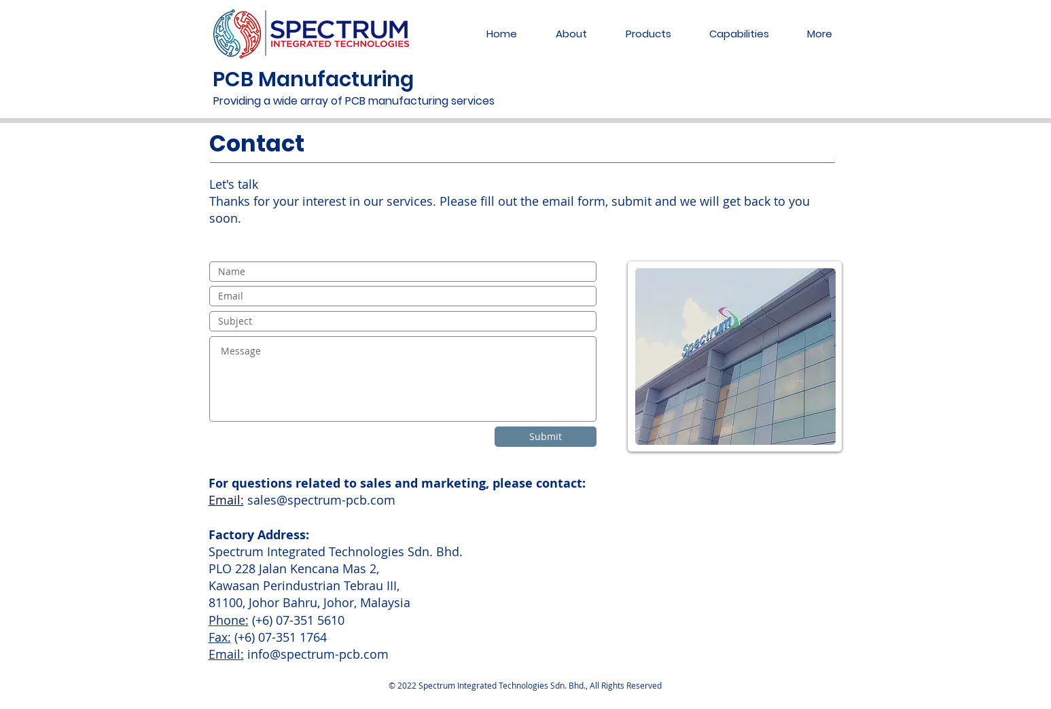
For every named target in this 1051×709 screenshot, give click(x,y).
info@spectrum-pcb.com (318, 654)
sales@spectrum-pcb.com (321, 500)
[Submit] (545, 436)
